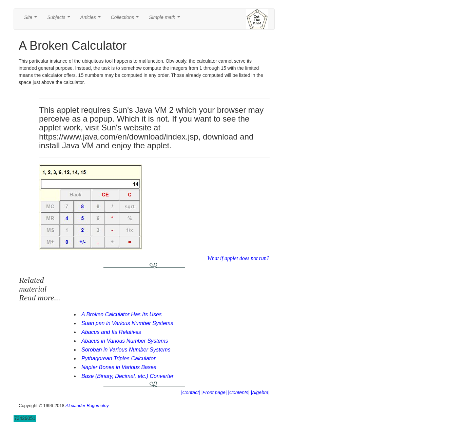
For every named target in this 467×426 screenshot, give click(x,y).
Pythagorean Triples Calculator (118, 358)
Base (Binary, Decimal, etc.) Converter (127, 376)
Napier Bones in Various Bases (118, 367)
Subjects (60, 19)
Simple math (165, 19)
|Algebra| (260, 392)
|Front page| (214, 392)
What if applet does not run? (238, 258)
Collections (126, 19)
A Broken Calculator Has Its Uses (121, 314)
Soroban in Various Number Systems (126, 350)
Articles (91, 19)
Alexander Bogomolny (87, 405)
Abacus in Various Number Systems (124, 341)
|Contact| (190, 392)
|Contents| (238, 392)
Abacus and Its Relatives (111, 332)
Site (32, 19)
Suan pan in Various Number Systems (127, 323)
